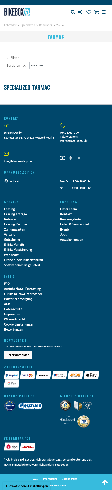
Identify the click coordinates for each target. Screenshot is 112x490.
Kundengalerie (70, 219)
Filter (13, 58)
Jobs (63, 234)
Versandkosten (72, 459)
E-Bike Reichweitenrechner (23, 294)
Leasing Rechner (15, 224)
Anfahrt (14, 181)
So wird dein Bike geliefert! (22, 265)
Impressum (12, 314)
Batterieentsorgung (18, 299)
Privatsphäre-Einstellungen (27, 486)
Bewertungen (13, 329)
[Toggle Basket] (96, 12)
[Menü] (103, 12)
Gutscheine (12, 239)
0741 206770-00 (69, 132)
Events (65, 229)
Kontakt (66, 214)
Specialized (28, 25)
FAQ (7, 284)
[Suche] (73, 12)
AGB (7, 304)
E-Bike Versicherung (18, 250)
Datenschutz (13, 309)
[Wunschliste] (89, 12)
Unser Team (68, 209)
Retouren (10, 219)
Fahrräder (10, 25)
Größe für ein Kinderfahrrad (23, 260)
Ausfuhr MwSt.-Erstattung (22, 289)
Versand (9, 234)
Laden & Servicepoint (74, 224)
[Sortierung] (68, 65)
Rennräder (45, 25)
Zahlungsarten (14, 229)
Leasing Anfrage (15, 214)
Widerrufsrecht (14, 319)
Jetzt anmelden (18, 355)
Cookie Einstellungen (19, 324)
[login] (81, 12)
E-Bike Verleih (14, 245)
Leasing (9, 209)
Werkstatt (11, 255)
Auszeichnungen (71, 239)
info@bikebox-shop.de (18, 161)
